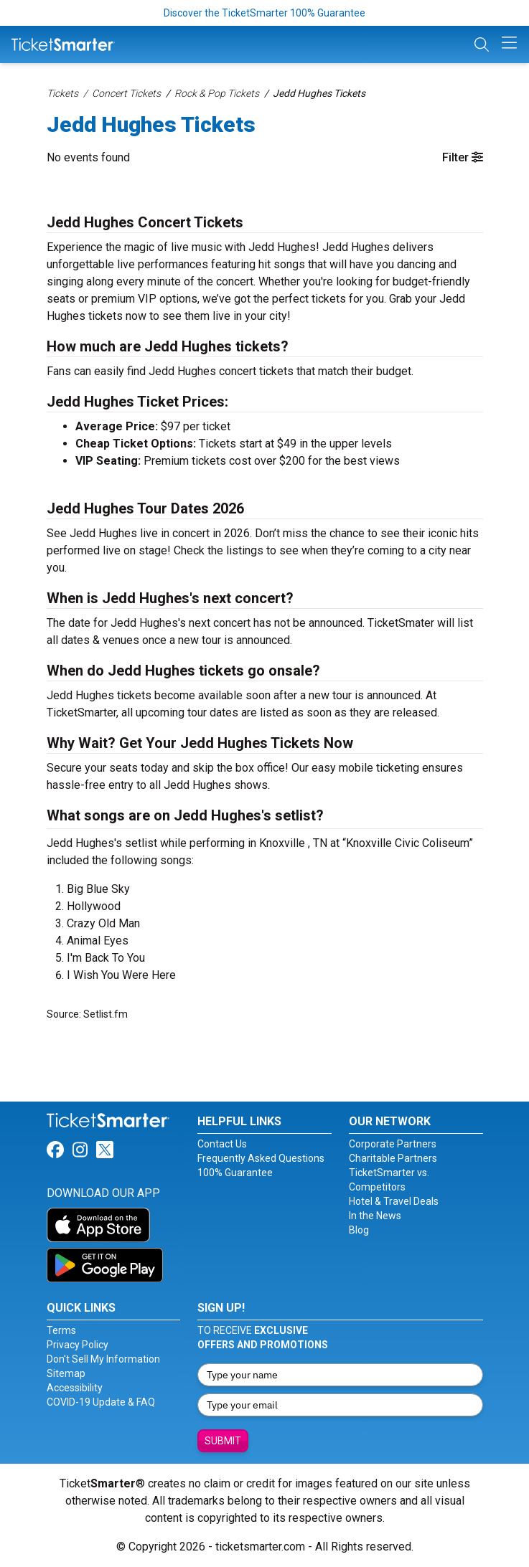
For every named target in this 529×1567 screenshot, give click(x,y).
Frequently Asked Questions (260, 1158)
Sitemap (66, 1373)
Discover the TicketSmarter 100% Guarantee (264, 13)
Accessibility (75, 1387)
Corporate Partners (392, 1144)
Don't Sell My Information (103, 1359)
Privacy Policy (77, 1344)
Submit (223, 1441)
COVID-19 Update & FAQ (101, 1402)
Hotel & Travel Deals (394, 1201)
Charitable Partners (393, 1158)
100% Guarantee (235, 1172)
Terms (61, 1330)
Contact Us (222, 1144)
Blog (359, 1230)
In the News (375, 1215)
